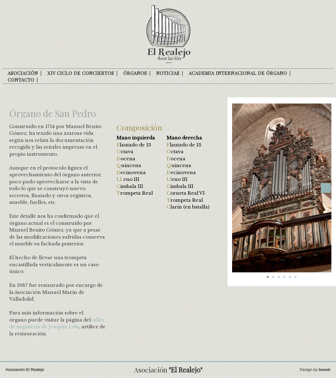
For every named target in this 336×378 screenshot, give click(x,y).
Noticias (168, 73)
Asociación (23, 73)
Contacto (21, 80)
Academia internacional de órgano (238, 73)
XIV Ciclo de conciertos (80, 73)
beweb (324, 369)
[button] (326, 188)
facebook (45, 80)
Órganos (135, 73)
